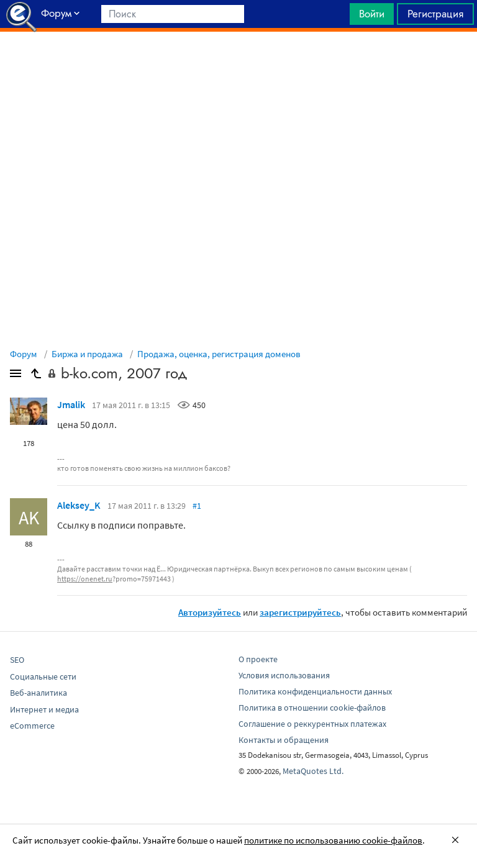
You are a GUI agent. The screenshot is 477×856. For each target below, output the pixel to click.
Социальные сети (43, 676)
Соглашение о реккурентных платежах (312, 723)
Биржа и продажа (87, 354)
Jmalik (71, 404)
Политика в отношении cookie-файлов (312, 707)
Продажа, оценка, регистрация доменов (219, 354)
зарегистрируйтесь (300, 612)
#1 (197, 505)
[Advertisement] (238, 63)
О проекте (258, 659)
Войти (371, 13)
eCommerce (32, 725)
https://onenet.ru (84, 578)
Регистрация (435, 13)
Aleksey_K (79, 505)
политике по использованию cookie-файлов (333, 840)
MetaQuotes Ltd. (313, 770)
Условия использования (284, 675)
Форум (23, 354)
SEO (17, 659)
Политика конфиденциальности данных (315, 691)
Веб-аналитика (38, 692)
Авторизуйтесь (209, 612)
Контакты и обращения (283, 739)
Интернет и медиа (44, 709)
